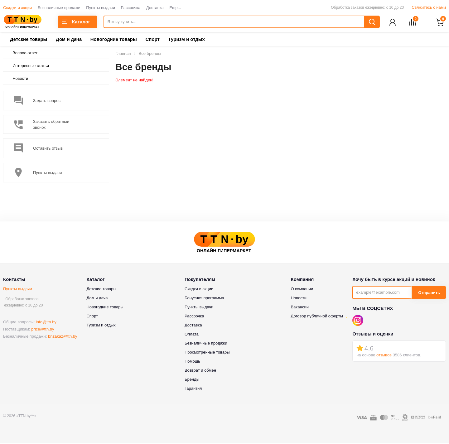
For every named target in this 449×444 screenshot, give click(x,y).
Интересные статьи (30, 66)
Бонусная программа (204, 298)
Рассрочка (131, 7)
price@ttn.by (42, 329)
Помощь (192, 362)
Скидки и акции (17, 7)
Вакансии (300, 307)
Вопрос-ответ (25, 53)
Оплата (192, 334)
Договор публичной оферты (317, 316)
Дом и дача (69, 39)
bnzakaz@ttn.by (62, 337)
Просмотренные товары (207, 352)
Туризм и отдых (186, 39)
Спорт (152, 39)
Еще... (175, 7)
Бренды (192, 380)
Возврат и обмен (200, 371)
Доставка (155, 7)
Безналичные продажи (59, 7)
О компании (302, 289)
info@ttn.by (46, 322)
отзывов (384, 355)
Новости (20, 79)
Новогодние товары (113, 39)
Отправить (429, 293)
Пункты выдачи (100, 7)
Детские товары (28, 39)
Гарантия (193, 389)
